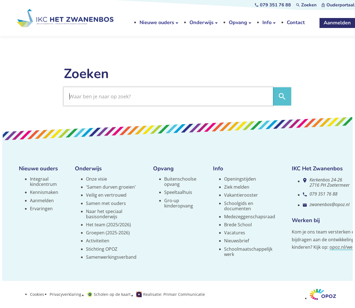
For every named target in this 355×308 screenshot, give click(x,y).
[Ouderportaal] (338, 5)
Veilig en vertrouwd (106, 195)
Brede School (238, 225)
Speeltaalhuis (178, 192)
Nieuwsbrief (236, 241)
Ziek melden (236, 187)
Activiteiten (97, 241)
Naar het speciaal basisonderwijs (104, 214)
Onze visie (96, 179)
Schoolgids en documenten (238, 206)
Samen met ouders (106, 203)
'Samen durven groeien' (111, 187)
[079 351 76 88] (272, 5)
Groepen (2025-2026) (108, 233)
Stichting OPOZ (101, 249)
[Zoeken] (306, 5)
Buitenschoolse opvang (180, 181)
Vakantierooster (241, 195)
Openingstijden (240, 179)
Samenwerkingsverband (111, 257)
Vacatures (234, 233)
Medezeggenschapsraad (249, 217)
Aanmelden (42, 200)
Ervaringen (41, 209)
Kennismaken (44, 192)
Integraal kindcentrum (43, 181)
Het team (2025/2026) (108, 225)
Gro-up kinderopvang (178, 203)
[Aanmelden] (337, 23)
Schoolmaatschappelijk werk (248, 251)
